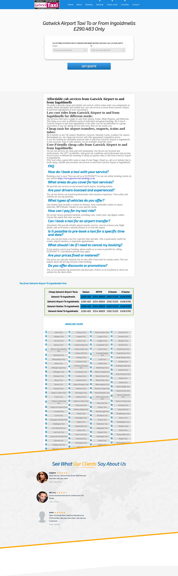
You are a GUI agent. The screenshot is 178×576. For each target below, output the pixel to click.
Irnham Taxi (81, 430)
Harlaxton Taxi (81, 388)
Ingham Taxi (81, 422)
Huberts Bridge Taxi (81, 409)
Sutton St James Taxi (123, 401)
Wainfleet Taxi (123, 426)
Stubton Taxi (123, 378)
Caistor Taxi (59, 397)
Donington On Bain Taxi (58, 420)
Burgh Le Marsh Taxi (58, 393)
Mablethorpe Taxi (102, 368)
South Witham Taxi (123, 357)
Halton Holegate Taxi (81, 384)
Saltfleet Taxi (102, 445)
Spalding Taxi (123, 361)
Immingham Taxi (81, 418)
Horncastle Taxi (81, 405)
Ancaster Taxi (58, 341)
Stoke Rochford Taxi (123, 374)
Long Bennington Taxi (102, 354)
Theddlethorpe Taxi (123, 413)
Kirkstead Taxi (81, 439)
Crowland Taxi (59, 411)
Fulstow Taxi (81, 341)
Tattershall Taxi (123, 409)
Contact (135, 4)
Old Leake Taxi (102, 403)
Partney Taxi (102, 407)
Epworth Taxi (58, 440)
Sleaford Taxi (123, 345)
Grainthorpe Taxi (81, 372)
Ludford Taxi (102, 363)
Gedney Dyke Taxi (81, 349)
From (55, 46)
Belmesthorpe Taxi (58, 359)
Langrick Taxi (102, 336)
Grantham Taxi (81, 376)
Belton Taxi (59, 363)
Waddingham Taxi (123, 422)
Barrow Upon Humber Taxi (58, 350)
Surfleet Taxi (123, 382)
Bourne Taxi (58, 384)
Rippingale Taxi (102, 428)
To (91, 46)
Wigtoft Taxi (123, 439)
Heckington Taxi (81, 393)
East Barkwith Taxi (58, 428)
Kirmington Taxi (81, 443)
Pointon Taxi (102, 420)
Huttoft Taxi (81, 413)
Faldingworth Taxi (58, 445)
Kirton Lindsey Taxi (102, 332)
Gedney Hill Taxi (81, 353)
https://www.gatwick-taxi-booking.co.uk (76, 178)
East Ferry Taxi (58, 432)
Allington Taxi (59, 336)
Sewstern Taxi (123, 336)
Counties (125, 4)
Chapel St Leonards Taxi (58, 407)
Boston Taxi (59, 380)
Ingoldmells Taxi (81, 426)
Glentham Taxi (81, 357)
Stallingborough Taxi (123, 366)
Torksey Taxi (123, 418)
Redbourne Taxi (102, 424)
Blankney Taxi (59, 376)
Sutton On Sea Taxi (123, 391)
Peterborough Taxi (102, 411)
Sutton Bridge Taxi (123, 387)
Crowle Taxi (58, 415)
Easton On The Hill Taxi (58, 436)
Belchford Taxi (59, 355)
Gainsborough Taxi (81, 345)
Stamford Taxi (123, 370)
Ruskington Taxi (102, 436)
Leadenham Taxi (102, 345)
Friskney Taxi (81, 332)
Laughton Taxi (102, 341)
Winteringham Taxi (123, 443)
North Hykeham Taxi (102, 393)
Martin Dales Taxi (102, 380)
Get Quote (89, 66)
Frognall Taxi (81, 336)
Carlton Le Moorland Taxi (58, 402)
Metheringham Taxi (102, 384)
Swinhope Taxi (123, 405)
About (79, 4)
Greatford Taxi (81, 380)
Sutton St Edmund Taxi (123, 396)
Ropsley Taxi (102, 432)
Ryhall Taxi (102, 440)
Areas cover (112, 4)
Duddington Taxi (59, 424)
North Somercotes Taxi (102, 398)
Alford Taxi (59, 332)
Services (100, 4)
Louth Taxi (102, 359)
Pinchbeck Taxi (102, 415)
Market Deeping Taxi (102, 372)
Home (70, 4)
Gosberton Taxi (81, 361)
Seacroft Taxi (123, 332)
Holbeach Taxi (81, 397)
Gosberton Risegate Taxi (81, 367)
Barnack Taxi (58, 345)
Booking (89, 4)
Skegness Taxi (123, 341)
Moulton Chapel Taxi (102, 388)
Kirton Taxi (81, 447)
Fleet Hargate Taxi (58, 449)
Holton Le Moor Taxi (81, 401)
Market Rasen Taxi (102, 376)
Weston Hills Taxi (123, 434)
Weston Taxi (123, 430)
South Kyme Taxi (123, 349)
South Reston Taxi (123, 353)
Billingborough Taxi (59, 368)
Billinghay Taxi (58, 372)
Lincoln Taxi (102, 349)
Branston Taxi (58, 388)
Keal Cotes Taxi (81, 434)
